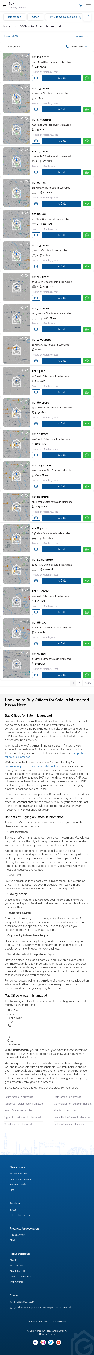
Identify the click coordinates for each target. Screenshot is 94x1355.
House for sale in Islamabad (18, 1097)
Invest (13, 1209)
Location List (81, 36)
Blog (12, 1190)
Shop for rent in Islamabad (18, 1124)
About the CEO (17, 1271)
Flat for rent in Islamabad (67, 1110)
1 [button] (73, 683)
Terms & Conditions (37, 1321)
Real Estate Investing (20, 1179)
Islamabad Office (11, 36)
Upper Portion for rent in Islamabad (22, 1117)
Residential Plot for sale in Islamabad (23, 1104)
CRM (12, 1240)
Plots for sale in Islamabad (67, 1097)
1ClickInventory (17, 1235)
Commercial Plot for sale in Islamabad (73, 1104)
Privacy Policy (59, 1321)
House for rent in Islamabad (18, 1110)
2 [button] (79, 683)
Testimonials (16, 1282)
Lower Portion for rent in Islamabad (72, 1117)
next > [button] (88, 683)
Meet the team (17, 1265)
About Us (14, 1260)
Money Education (19, 1173)
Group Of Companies (20, 1276)
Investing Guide (18, 1184)
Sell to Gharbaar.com (20, 1215)
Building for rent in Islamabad (69, 1124)
